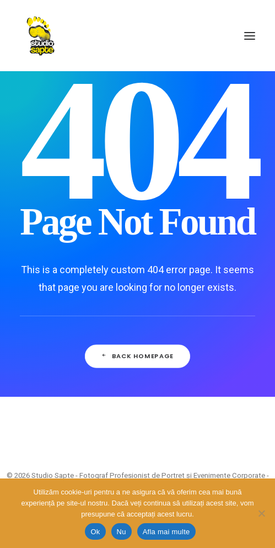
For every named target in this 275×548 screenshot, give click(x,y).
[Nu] (261, 513)
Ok (95, 532)
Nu (121, 532)
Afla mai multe (166, 532)
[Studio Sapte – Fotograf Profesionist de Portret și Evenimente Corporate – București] (40, 35)
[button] (249, 35)
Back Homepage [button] (137, 356)
